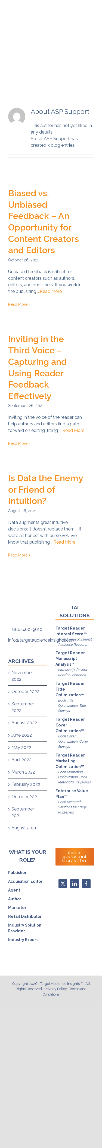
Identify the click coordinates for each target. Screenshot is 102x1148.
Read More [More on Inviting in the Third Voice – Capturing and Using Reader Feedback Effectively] (17, 443)
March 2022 (23, 772)
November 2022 (22, 676)
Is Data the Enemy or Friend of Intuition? (45, 489)
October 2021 (25, 796)
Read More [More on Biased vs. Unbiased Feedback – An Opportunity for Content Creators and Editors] (17, 304)
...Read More (49, 291)
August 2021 (23, 827)
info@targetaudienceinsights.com (41, 640)
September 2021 (22, 812)
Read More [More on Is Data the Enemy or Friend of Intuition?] (17, 555)
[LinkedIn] (74, 883)
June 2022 (21, 735)
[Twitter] (62, 883)
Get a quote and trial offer (74, 857)
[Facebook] (86, 883)
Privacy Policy (55, 989)
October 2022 (25, 691)
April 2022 (21, 759)
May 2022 (21, 747)
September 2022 (22, 707)
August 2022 (24, 722)
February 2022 (25, 784)
